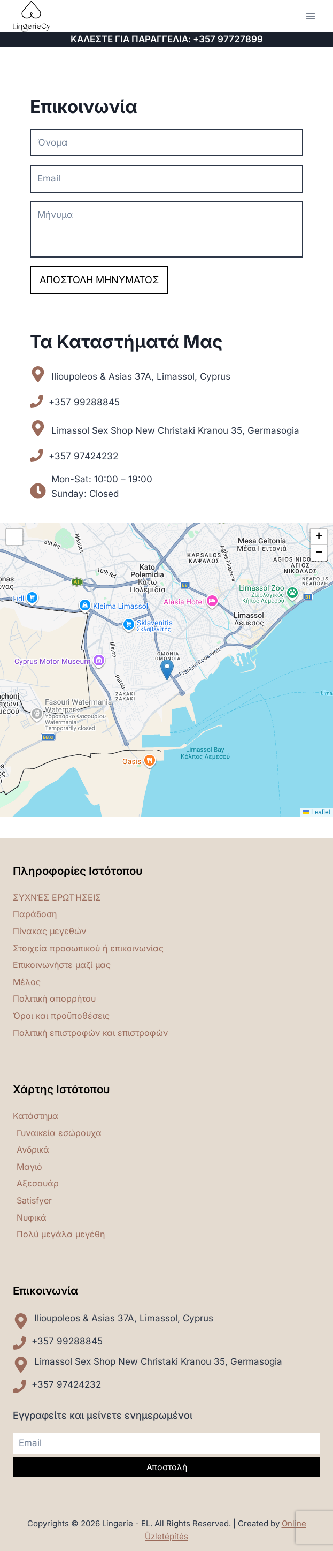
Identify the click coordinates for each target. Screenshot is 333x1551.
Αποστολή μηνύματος (99, 279)
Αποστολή (166, 1467)
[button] (167, 670)
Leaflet (316, 812)
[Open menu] (310, 15)
